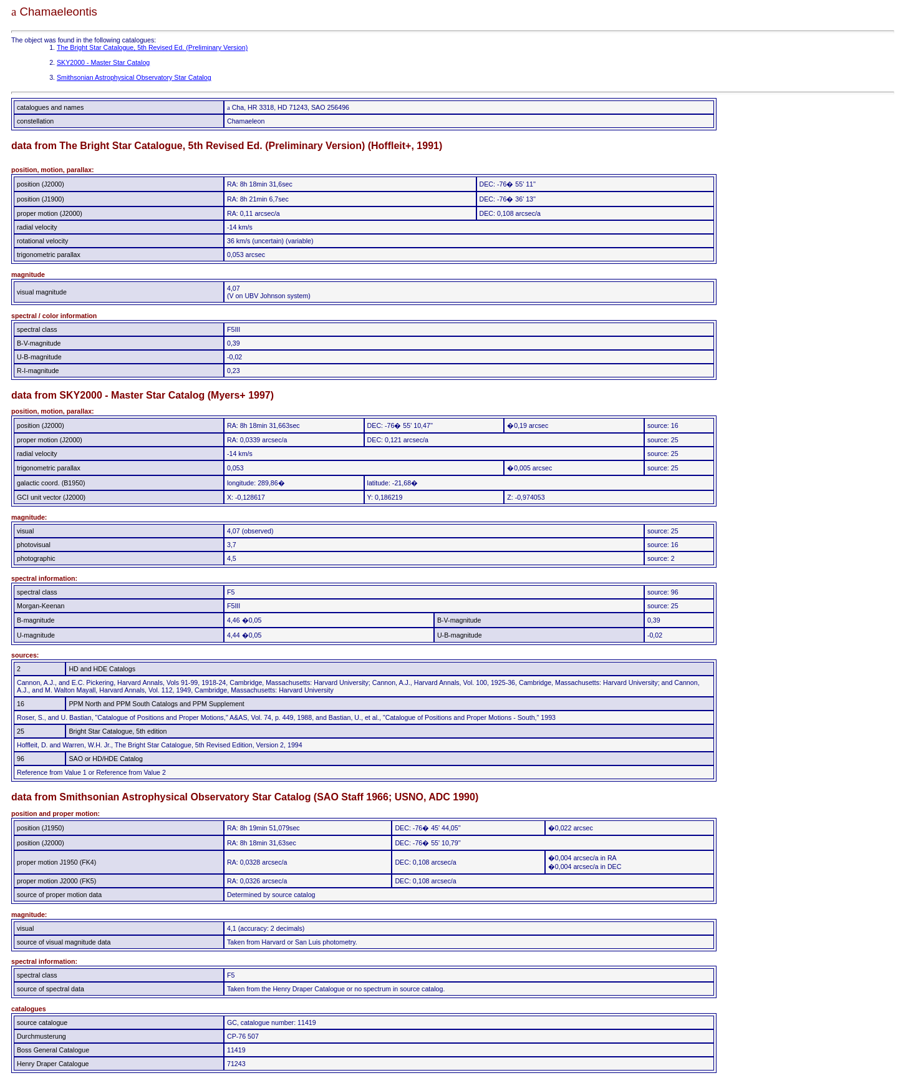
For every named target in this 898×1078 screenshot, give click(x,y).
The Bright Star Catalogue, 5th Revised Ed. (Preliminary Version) (152, 47)
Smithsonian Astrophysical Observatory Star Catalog (134, 77)
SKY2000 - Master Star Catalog (103, 62)
